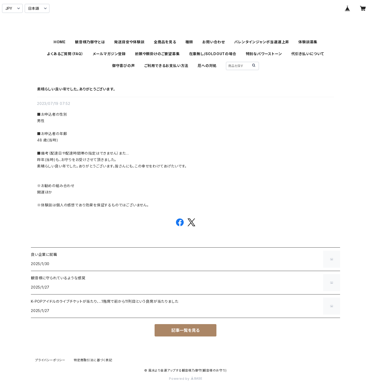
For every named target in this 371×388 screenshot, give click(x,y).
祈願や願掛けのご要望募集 (157, 54)
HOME (60, 42)
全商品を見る (165, 42)
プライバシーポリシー (50, 360)
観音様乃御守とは (90, 42)
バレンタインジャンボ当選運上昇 (261, 42)
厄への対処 (207, 65)
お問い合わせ (213, 42)
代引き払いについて (307, 54)
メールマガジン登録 (109, 54)
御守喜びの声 (123, 65)
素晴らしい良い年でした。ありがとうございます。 (76, 89)
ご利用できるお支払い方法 (166, 65)
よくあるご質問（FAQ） (65, 54)
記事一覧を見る (185, 330)
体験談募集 (307, 42)
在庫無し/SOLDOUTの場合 (213, 54)
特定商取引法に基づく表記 (93, 360)
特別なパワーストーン (264, 54)
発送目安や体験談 (129, 42)
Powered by (185, 379)
